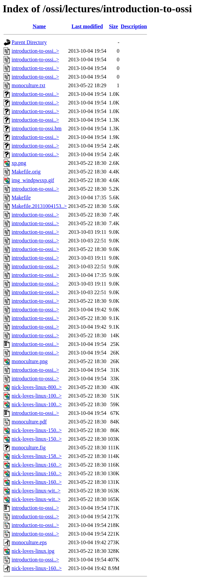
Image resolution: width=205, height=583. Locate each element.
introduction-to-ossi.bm (37, 128)
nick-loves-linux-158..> (37, 456)
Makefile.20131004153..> (39, 206)
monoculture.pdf (29, 421)
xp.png (19, 163)
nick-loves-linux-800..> (37, 387)
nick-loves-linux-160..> (37, 465)
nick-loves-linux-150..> (37, 430)
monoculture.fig (29, 447)
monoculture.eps (29, 542)
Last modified (87, 26)
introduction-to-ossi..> (35, 51)
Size (113, 26)
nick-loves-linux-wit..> (36, 490)
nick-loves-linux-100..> (37, 396)
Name (39, 26)
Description (134, 26)
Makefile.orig (26, 171)
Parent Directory (29, 42)
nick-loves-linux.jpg (33, 551)
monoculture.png (30, 361)
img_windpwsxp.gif (33, 180)
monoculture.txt (28, 85)
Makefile (21, 197)
